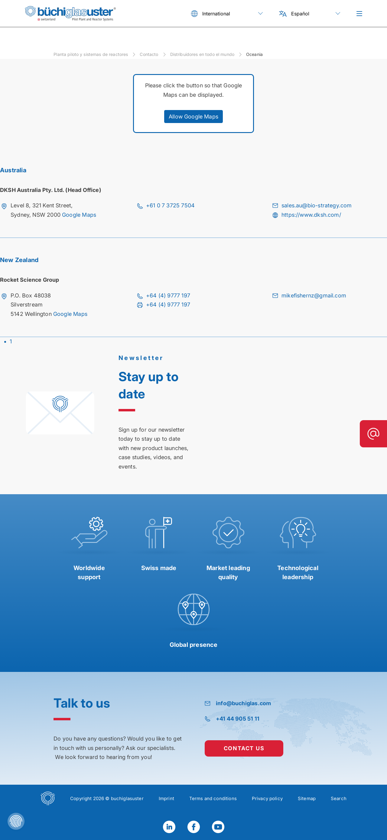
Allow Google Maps (193, 116)
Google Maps (79, 215)
